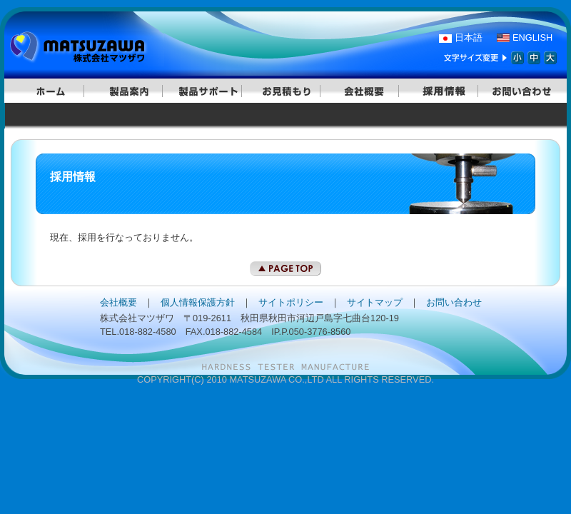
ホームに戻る (49, 91)
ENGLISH (532, 37)
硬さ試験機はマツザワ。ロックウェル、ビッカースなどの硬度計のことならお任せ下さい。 (85, 48)
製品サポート (207, 91)
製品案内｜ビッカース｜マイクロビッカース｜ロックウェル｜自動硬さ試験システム (128, 91)
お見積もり (285, 91)
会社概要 (364, 91)
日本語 (468, 37)
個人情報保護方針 (198, 302)
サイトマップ (375, 302)
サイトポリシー (290, 302)
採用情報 (443, 91)
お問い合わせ (522, 91)
